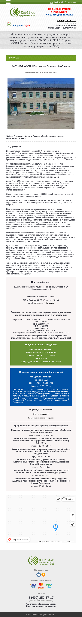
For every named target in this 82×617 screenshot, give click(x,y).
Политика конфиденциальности (41, 604)
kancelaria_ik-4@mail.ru (44, 303)
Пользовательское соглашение (41, 606)
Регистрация (70, 2)
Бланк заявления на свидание (41, 418)
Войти (57, 2)
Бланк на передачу (41, 414)
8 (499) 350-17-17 (66, 20)
